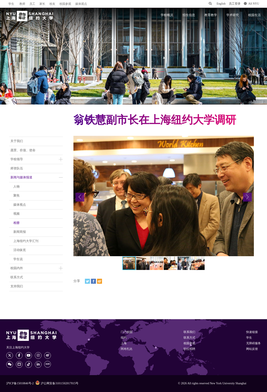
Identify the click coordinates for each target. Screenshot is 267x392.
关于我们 (16, 141)
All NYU (251, 3)
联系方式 (16, 277)
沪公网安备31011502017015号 (56, 383)
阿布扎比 (126, 349)
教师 (22, 4)
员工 (32, 4)
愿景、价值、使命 (22, 150)
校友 (52, 4)
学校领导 (16, 159)
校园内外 (16, 268)
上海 (124, 343)
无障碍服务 (253, 343)
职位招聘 (189, 349)
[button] (80, 197)
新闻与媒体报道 (21, 177)
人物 (16, 186)
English (221, 3)
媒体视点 (19, 205)
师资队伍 (16, 168)
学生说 (18, 259)
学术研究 (232, 15)
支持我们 (16, 286)
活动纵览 (19, 250)
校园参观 (65, 4)
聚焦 (16, 195)
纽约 (124, 337)
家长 (42, 4)
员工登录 (235, 3)
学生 (11, 4)
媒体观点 (81, 4)
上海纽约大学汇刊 (25, 241)
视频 (16, 214)
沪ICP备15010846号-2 (20, 383)
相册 (16, 223)
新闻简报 (19, 232)
